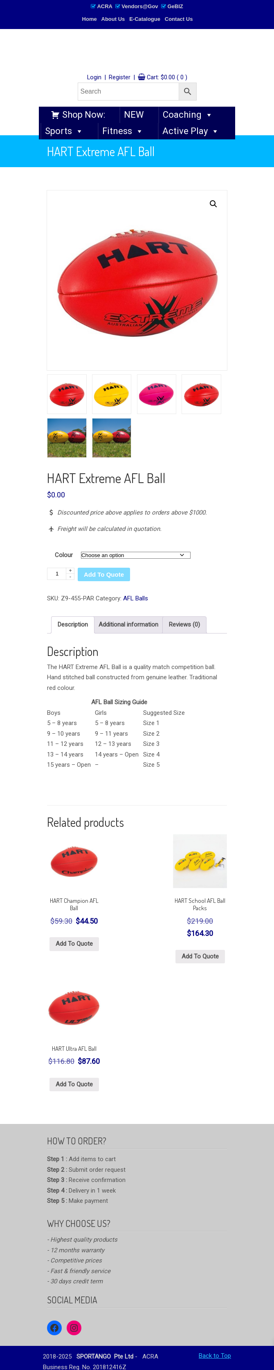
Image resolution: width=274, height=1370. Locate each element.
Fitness (123, 131)
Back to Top (215, 1355)
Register (119, 77)
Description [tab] (73, 624)
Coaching (188, 115)
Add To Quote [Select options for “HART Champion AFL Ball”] (74, 943)
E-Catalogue (144, 19)
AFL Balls (135, 598)
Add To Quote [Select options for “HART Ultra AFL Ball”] (74, 1084)
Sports (64, 131)
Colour (64, 555)
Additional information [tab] (128, 624)
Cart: (167, 77)
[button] (213, 204)
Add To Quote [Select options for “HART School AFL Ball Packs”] (200, 956)
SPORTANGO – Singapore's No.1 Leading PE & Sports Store (137, 51)
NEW (134, 115)
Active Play (190, 131)
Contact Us (179, 19)
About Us (113, 19)
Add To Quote (104, 574)
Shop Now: (83, 115)
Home (89, 19)
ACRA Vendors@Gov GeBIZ (137, 6)
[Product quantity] (60, 574)
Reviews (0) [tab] (184, 624)
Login (94, 77)
